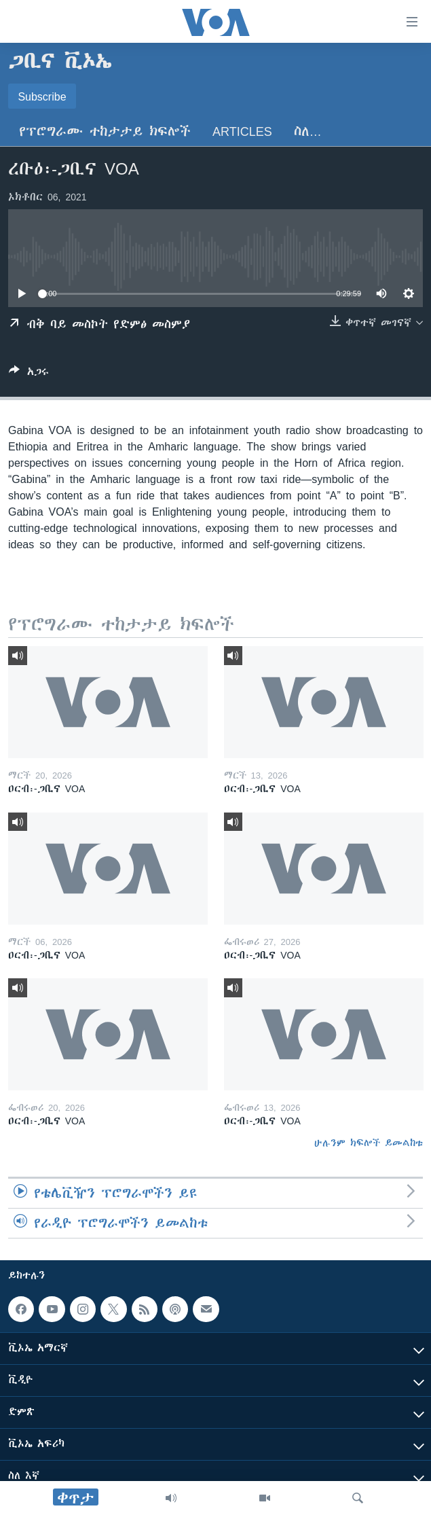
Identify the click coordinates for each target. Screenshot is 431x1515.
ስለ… (308, 131)
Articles (242, 131)
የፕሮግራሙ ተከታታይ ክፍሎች (105, 131)
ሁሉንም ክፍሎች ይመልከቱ (368, 1142)
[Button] (29, 374)
